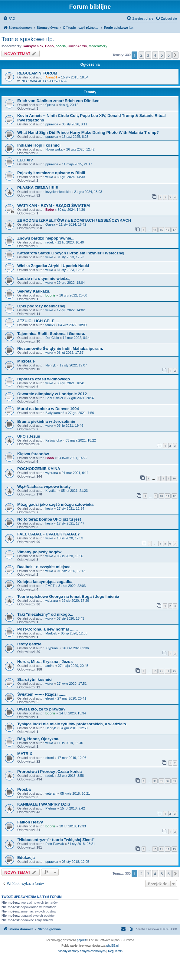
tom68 (50, 325)
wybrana (51, 473)
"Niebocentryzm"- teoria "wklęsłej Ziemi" (56, 839)
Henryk (50, 365)
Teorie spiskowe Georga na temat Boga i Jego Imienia (68, 596)
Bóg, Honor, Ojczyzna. (38, 739)
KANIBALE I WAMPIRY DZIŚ (43, 804)
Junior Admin (77, 46)
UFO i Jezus (28, 436)
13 (174, 671)
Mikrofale (26, 361)
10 (174, 478)
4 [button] (155, 55)
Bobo (49, 46)
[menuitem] (9, 18)
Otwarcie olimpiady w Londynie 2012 (52, 394)
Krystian (51, 490)
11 (167, 496)
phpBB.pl (112, 945)
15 (161, 230)
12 (174, 496)
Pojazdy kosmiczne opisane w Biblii (51, 173)
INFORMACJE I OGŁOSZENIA (44, 81)
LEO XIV (25, 160)
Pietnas (51, 808)
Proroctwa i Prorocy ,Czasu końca (49, 771)
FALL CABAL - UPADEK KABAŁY (48, 534)
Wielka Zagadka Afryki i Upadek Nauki (53, 265)
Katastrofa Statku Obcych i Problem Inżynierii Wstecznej (70, 253)
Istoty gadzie (29, 644)
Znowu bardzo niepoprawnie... (45, 238)
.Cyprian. (52, 648)
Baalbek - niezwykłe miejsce (43, 567)
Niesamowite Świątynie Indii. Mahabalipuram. (60, 348)
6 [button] (169, 55)
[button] (175, 55)
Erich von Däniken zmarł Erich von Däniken (58, 100)
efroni (49, 698)
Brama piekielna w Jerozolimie (46, 421)
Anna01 (51, 77)
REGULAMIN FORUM (37, 73)
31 (161, 781)
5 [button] (162, 55)
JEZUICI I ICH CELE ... (38, 321)
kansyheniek (33, 46)
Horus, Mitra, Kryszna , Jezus (45, 661)
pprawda (51, 124)
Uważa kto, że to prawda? (41, 709)
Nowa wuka (54, 149)
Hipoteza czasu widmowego (43, 379)
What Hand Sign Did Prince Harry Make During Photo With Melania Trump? (88, 132)
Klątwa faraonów (33, 454)
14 (154, 230)
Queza (50, 105)
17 (174, 230)
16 (167, 230)
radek (49, 242)
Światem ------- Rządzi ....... (42, 694)
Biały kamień (54, 413)
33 (174, 781)
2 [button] (141, 55)
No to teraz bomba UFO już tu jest (49, 519)
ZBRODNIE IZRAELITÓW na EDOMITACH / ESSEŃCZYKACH (74, 220)
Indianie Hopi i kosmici (39, 145)
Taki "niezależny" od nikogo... (45, 614)
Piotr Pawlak (54, 844)
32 (167, 781)
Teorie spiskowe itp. (28, 39)
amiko (49, 665)
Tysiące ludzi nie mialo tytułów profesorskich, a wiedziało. (72, 724)
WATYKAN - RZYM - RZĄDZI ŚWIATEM (53, 205)
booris (61, 46)
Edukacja (26, 857)
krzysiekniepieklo (57, 192)
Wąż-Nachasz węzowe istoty (44, 486)
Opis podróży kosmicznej (41, 306)
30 (154, 781)
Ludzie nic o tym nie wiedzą (43, 278)
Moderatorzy (98, 46)
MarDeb (51, 633)
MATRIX (24, 753)
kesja (49, 508)
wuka (49, 177)
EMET (50, 586)
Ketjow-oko (53, 440)
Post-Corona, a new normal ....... (47, 629)
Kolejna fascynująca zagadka (45, 581)
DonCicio (52, 337)
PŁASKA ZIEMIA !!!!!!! (37, 187)
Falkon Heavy (30, 822)
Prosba (24, 789)
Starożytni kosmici (35, 679)
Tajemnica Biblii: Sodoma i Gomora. (51, 333)
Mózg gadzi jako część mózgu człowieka (55, 504)
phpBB (81, 940)
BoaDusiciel (54, 398)
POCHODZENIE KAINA (38, 468)
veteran (51, 793)
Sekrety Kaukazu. (33, 291)
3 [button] (148, 55)
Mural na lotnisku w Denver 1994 (48, 408)
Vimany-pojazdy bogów (39, 552)
